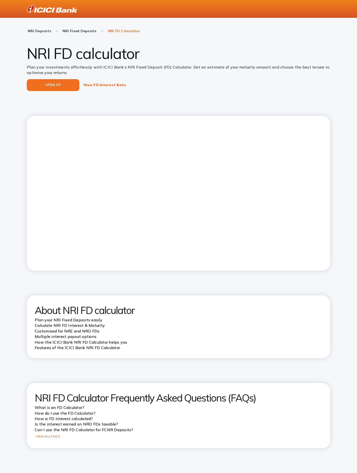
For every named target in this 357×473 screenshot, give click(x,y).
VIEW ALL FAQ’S (48, 436)
